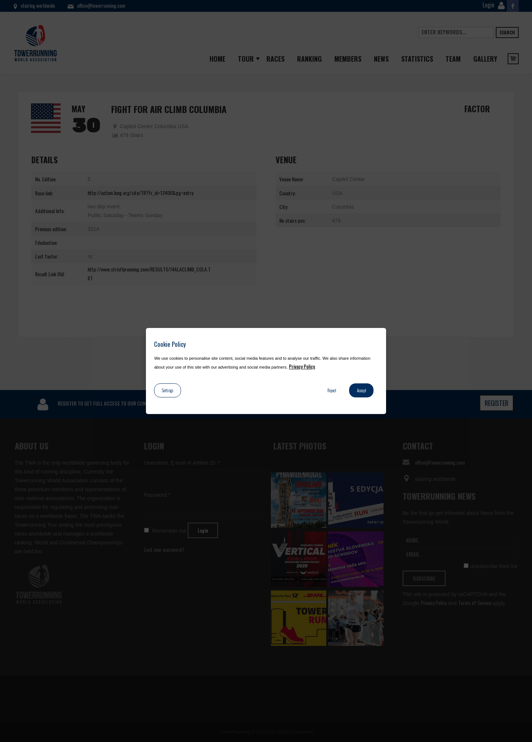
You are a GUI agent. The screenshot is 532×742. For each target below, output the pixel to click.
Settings (167, 390)
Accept (361, 390)
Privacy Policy (302, 366)
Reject (331, 390)
